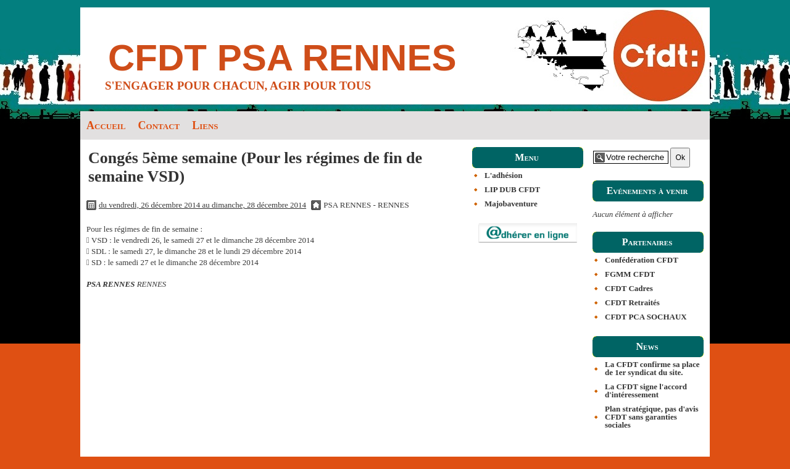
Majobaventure (511, 203)
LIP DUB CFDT (512, 189)
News (647, 346)
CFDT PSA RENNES (282, 57)
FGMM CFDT (630, 274)
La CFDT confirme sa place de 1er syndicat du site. (652, 368)
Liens (205, 125)
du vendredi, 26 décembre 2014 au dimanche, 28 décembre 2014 (202, 204)
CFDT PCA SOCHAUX (646, 316)
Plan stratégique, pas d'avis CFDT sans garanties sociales (652, 416)
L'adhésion (503, 175)
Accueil (106, 125)
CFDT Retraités (632, 302)
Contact (159, 125)
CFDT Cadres (629, 288)
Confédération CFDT (641, 259)
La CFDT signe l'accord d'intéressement (646, 390)
